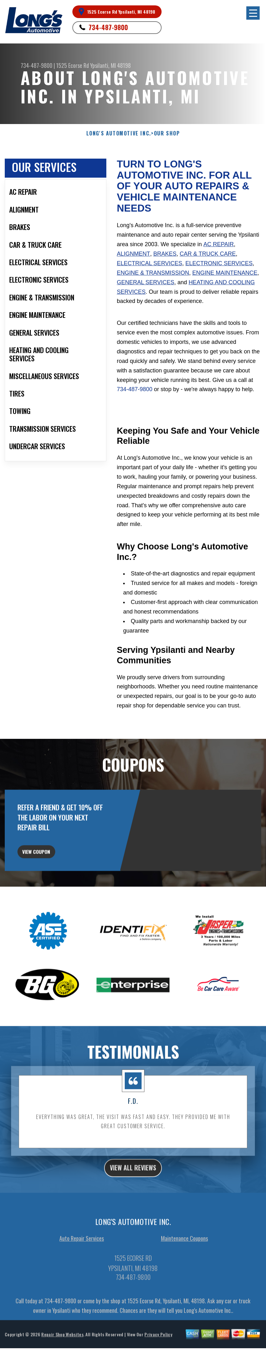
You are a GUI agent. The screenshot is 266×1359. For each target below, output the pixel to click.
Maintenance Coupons (184, 1280)
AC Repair (218, 244)
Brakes (164, 254)
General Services (145, 282)
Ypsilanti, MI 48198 (110, 65)
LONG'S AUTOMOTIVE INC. (118, 133)
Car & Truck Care (208, 254)
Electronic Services (219, 263)
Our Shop (167, 133)
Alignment (133, 254)
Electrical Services (149, 263)
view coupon (52, 886)
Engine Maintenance (224, 273)
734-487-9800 (108, 27)
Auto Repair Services (81, 1280)
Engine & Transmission (153, 273)
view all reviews (133, 1207)
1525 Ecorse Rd (72, 65)
